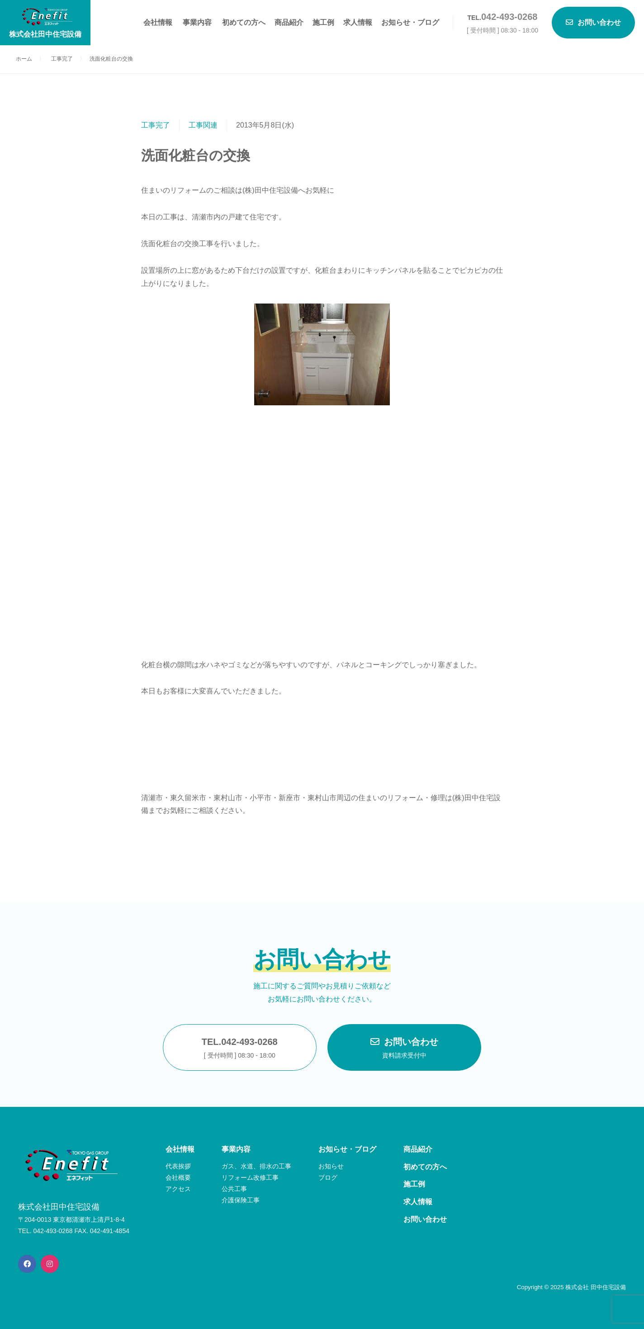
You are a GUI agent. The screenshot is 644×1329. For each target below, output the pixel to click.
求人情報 (357, 22)
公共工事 (234, 1188)
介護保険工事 (241, 1200)
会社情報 (157, 22)
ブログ (327, 1177)
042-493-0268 (509, 17)
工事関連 (203, 125)
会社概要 (178, 1177)
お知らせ (331, 1166)
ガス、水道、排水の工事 (256, 1166)
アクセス (178, 1188)
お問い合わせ (404, 1049)
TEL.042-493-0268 (240, 1049)
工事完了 (155, 125)
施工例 (323, 22)
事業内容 (197, 22)
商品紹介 (289, 22)
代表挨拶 (178, 1166)
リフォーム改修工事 (250, 1177)
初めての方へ (243, 22)
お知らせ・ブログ (410, 22)
